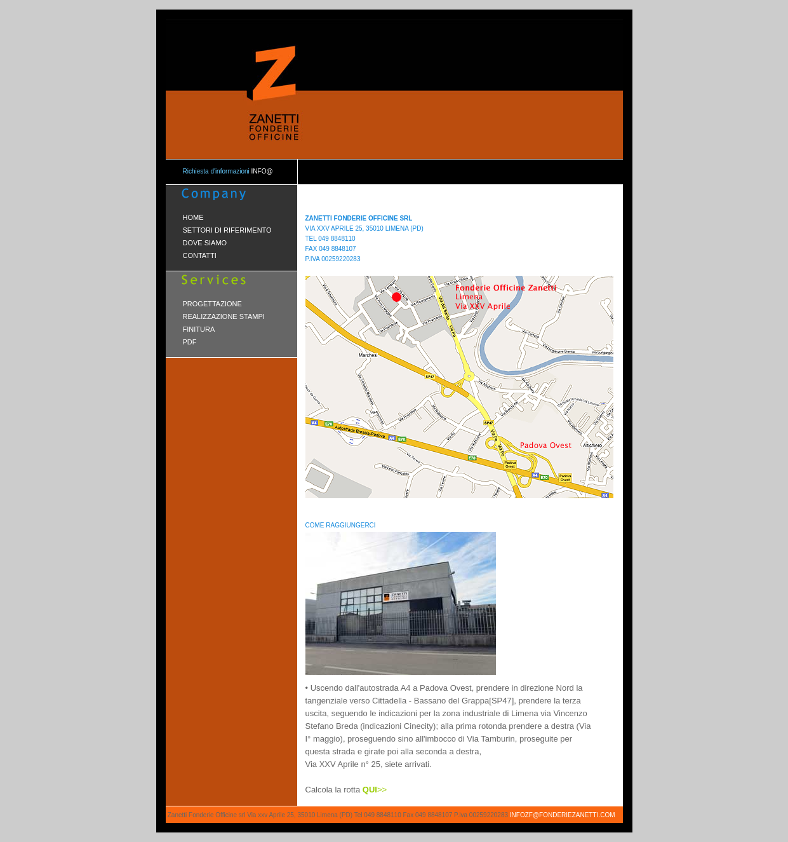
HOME (193, 217)
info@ (261, 171)
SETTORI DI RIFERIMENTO (227, 230)
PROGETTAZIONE (212, 304)
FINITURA (199, 329)
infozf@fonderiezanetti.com (562, 814)
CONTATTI (200, 255)
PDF (190, 342)
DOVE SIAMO (205, 243)
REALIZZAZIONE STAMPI (224, 316)
